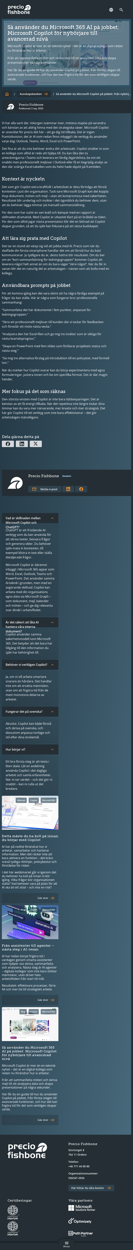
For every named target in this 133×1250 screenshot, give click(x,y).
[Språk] (111, 10)
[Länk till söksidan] (122, 10)
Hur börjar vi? (30, 749)
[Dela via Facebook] (8, 444)
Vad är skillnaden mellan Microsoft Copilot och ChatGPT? (30, 519)
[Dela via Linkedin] (22, 444)
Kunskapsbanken (31, 94)
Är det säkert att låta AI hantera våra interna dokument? (30, 623)
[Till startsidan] (7, 94)
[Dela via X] (36, 444)
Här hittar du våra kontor (87, 1188)
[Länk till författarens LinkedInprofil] (68, 489)
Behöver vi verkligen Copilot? (30, 664)
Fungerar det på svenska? (30, 711)
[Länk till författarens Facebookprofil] (81, 489)
